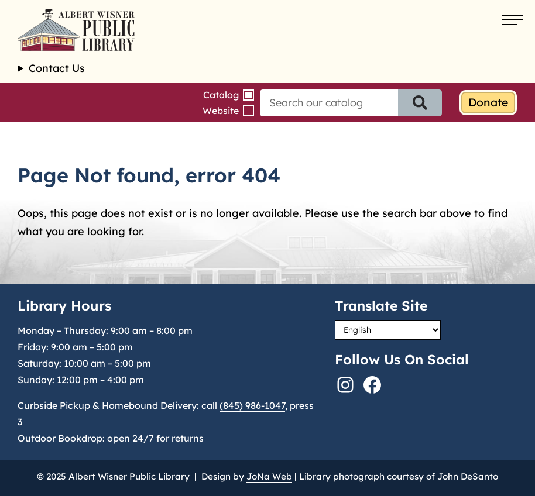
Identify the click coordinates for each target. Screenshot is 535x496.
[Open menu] (512, 20)
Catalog (221, 95)
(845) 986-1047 (252, 405)
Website (221, 110)
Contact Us (57, 68)
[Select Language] (388, 330)
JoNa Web (269, 476)
